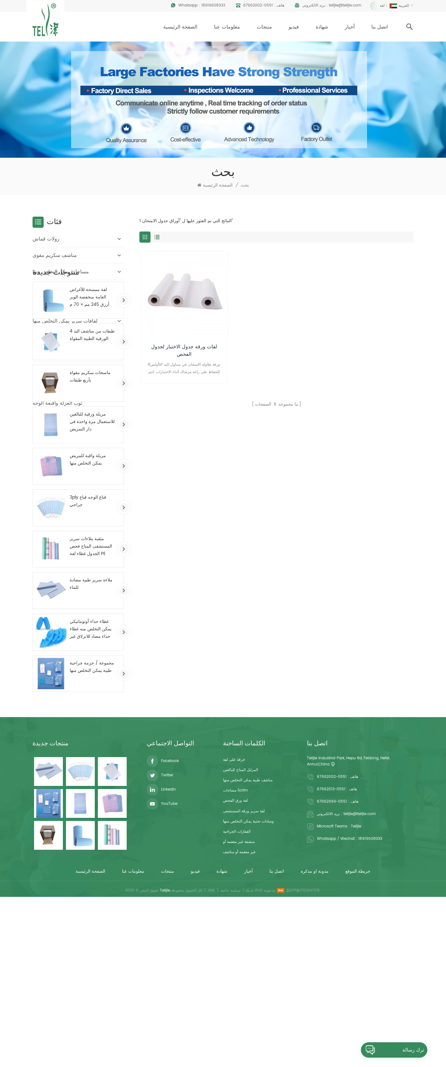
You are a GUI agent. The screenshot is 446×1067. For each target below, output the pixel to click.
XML (211, 1060)
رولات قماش (46, 239)
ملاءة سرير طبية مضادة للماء (91, 739)
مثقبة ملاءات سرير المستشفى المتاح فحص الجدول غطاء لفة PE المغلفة (91, 702)
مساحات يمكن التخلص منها (61, 272)
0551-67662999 (332, 965)
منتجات (264, 27)
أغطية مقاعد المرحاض (56, 387)
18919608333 (213, 5)
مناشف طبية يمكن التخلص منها (248, 943)
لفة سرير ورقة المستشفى (244, 974)
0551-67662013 (331, 952)
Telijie (356, 990)
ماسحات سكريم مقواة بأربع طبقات (90, 532)
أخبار (350, 27)
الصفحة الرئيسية (180, 27)
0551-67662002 (258, 5)
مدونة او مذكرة (315, 1041)
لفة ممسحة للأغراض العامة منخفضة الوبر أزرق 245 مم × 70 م (89, 453)
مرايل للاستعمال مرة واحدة (61, 288)
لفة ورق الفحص (235, 964)
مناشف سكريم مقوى (55, 255)
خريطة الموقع (357, 1041)
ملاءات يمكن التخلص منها (59, 305)
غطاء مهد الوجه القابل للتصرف (65, 370)
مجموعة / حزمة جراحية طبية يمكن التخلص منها (92, 822)
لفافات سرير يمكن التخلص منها (65, 321)
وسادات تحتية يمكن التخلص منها (248, 984)
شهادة (322, 27)
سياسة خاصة (231, 1060)
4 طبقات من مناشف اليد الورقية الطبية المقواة (92, 490)
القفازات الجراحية (237, 995)
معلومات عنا (227, 27)
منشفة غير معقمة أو (239, 1005)
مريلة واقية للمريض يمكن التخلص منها (88, 615)
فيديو (294, 27)
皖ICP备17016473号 (303, 1060)
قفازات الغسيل (48, 337)
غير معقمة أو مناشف (239, 1015)
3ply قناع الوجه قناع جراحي (88, 656)
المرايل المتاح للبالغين (240, 933)
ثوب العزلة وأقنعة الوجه (57, 403)
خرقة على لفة (234, 923)
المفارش (42, 354)
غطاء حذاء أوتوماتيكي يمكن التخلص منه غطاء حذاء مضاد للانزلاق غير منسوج (91, 785)
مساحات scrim (235, 953)
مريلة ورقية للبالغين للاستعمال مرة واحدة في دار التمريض (92, 578)
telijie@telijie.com (345, 5)
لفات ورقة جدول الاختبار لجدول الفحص (184, 350)
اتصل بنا (379, 27)
